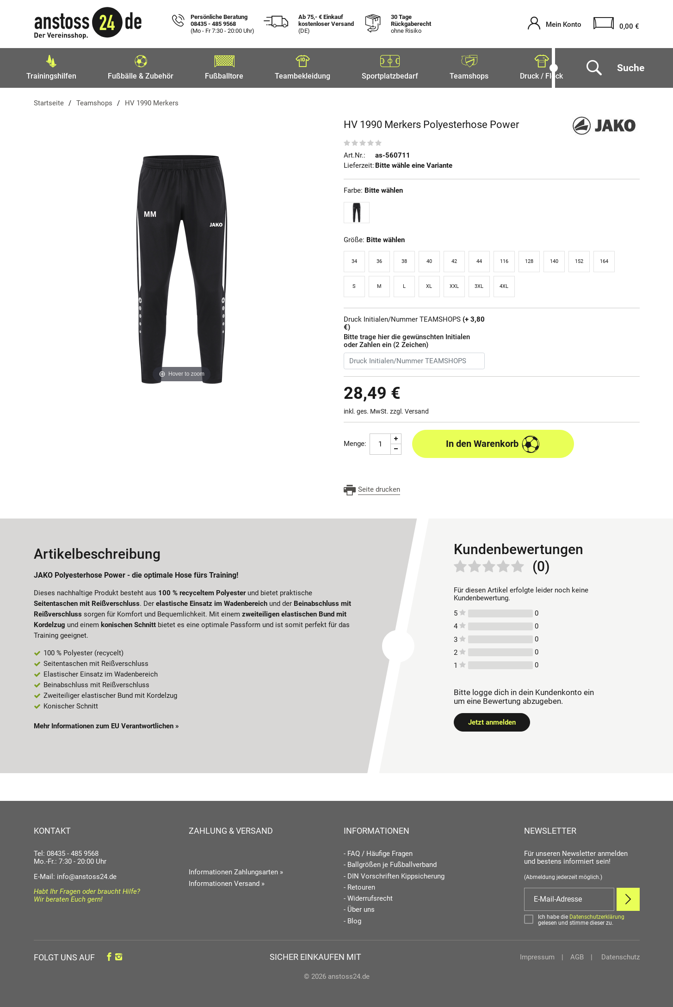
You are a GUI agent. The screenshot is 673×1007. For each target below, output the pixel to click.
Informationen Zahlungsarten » (236, 869)
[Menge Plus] (396, 436)
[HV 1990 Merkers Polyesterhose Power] (182, 266)
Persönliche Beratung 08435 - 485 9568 (222, 24)
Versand (417, 408)
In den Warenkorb (493, 441)
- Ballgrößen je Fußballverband (390, 862)
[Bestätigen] (582, 917)
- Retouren (359, 885)
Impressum (537, 954)
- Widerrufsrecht (368, 896)
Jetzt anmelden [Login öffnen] (492, 719)
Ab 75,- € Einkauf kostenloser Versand (326, 24)
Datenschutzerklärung (596, 914)
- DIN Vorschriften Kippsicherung (394, 874)
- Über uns (359, 907)
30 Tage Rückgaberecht (411, 24)
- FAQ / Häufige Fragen (378, 851)
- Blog (352, 918)
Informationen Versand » (227, 881)
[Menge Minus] (396, 446)
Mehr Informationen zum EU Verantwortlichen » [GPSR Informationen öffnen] (106, 723)
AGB (577, 954)
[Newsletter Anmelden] (628, 896)
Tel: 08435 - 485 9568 (66, 851)
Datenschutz (619, 954)
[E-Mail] (569, 896)
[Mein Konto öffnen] (554, 24)
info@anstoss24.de (87, 874)
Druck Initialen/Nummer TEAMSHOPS (414, 321)
